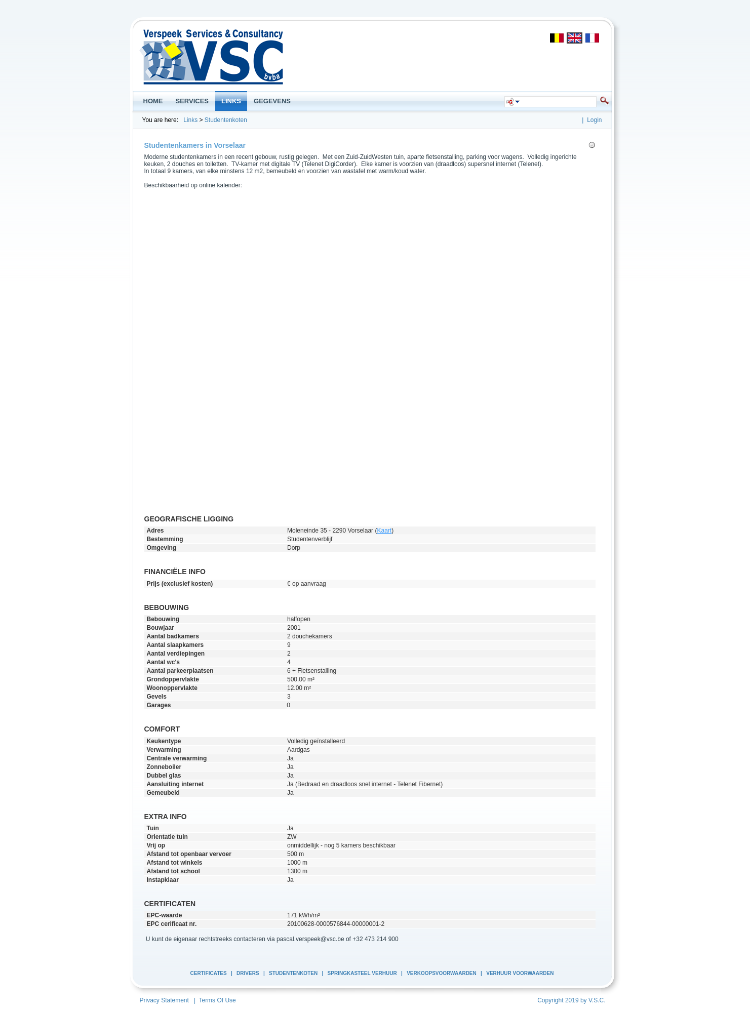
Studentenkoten (226, 120)
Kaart (384, 530)
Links (190, 120)
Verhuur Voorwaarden (520, 973)
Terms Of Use (217, 1000)
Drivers (247, 973)
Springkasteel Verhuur (362, 973)
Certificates (208, 973)
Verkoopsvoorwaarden (442, 973)
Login (594, 120)
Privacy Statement (164, 1000)
